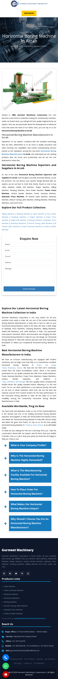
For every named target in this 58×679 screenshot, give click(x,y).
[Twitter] (16, 573)
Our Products (29, 659)
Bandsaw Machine (19, 217)
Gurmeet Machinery (18, 550)
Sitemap (39, 659)
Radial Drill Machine (18, 220)
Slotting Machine (35, 220)
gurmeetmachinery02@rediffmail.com (24, 650)
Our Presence (50, 659)
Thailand (28, 425)
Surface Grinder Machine (12, 613)
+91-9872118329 (46, 646)
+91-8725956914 (32, 646)
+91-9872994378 (18, 646)
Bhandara (11, 368)
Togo (4, 382)
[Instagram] (28, 573)
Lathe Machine (38, 214)
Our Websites (39, 663)
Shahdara (10, 382)
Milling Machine (8, 214)
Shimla (40, 425)
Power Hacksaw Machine (32, 226)
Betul (35, 425)
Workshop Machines (18, 223)
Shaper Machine (36, 217)
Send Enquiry (29, 13)
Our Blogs (18, 663)
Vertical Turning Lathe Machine (40, 223)
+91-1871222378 (18, 641)
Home (13, 46)
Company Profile (16, 659)
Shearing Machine (23, 214)
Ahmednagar (20, 382)
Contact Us (27, 663)
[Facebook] (4, 573)
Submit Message (29, 289)
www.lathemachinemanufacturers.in (29, 618)
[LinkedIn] (10, 573)
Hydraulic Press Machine (12, 610)
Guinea (19, 368)
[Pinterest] (22, 573)
